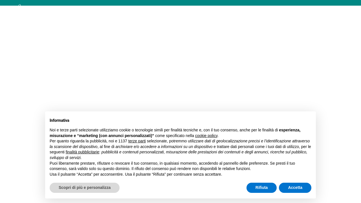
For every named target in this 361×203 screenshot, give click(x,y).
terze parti (137, 141)
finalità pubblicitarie (82, 152)
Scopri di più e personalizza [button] (85, 187)
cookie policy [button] (206, 135)
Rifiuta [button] (262, 187)
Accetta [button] (295, 187)
